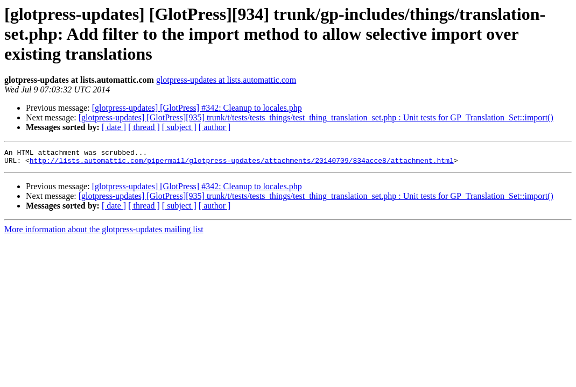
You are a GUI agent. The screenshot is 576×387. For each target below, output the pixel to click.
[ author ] (215, 127)
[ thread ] (144, 127)
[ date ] (114, 127)
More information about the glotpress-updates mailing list (103, 232)
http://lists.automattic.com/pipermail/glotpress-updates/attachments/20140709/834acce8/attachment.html (242, 163)
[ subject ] (179, 127)
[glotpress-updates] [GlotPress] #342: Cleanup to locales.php (197, 107)
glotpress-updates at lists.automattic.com (226, 79)
